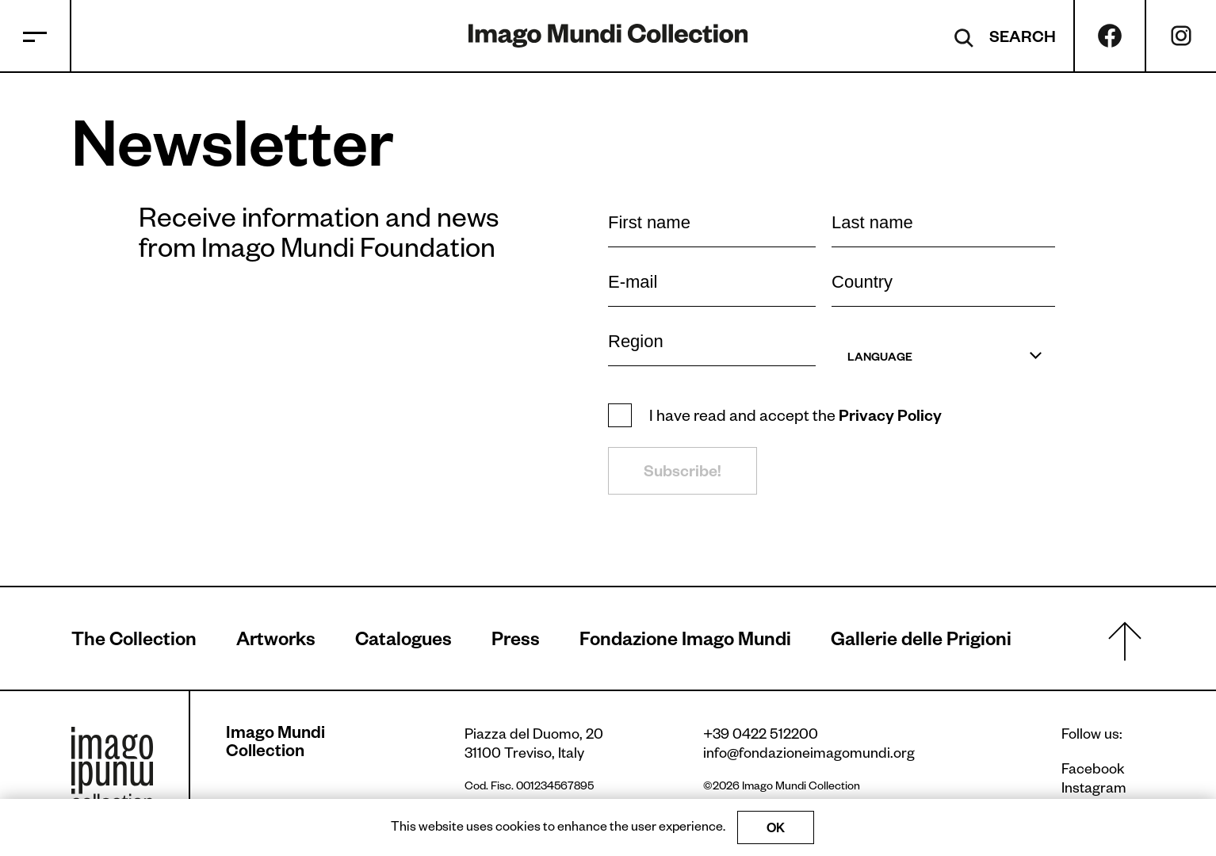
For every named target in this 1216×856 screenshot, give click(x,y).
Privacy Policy (890, 418)
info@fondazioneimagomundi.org (809, 755)
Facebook (1093, 771)
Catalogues (403, 642)
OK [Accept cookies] (776, 831)
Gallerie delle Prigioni (921, 642)
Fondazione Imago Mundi (685, 642)
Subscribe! (682, 474)
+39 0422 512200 (760, 736)
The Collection (134, 642)
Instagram (1093, 790)
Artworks (275, 642)
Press (515, 642)
